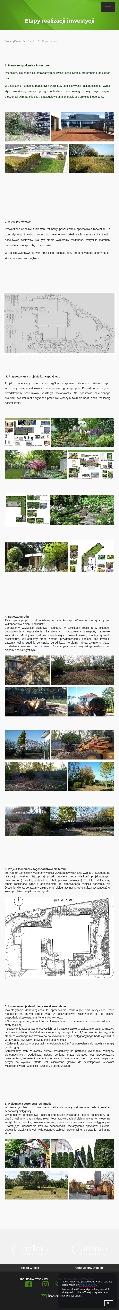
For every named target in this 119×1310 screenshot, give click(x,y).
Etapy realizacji (50, 41)
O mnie (31, 41)
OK (108, 1303)
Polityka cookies (34, 1279)
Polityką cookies (87, 1285)
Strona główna (13, 41)
